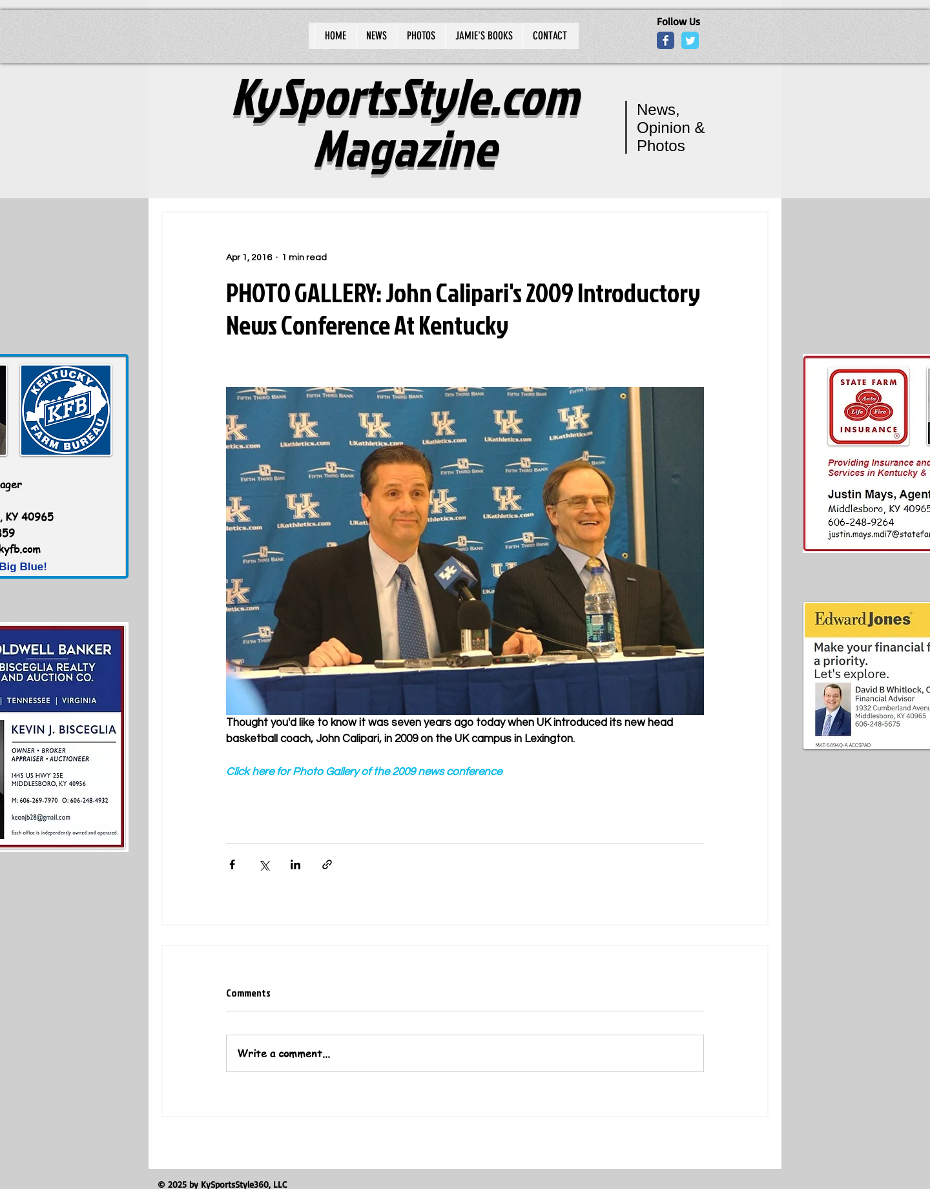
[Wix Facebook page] (665, 40)
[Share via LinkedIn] (295, 864)
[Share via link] (327, 864)
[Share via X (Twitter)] (264, 864)
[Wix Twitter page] (690, 40)
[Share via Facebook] (232, 864)
